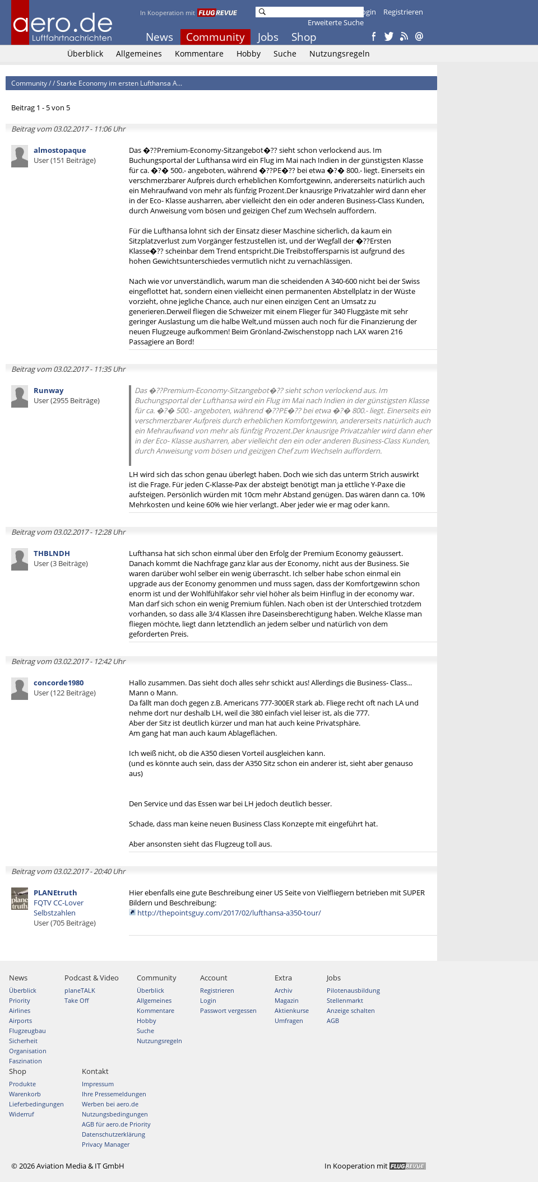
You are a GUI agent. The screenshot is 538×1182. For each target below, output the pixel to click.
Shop (304, 37)
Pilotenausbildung (353, 990)
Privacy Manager (105, 1144)
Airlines (19, 1010)
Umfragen (289, 1020)
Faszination (25, 1061)
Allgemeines (139, 53)
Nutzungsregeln (339, 53)
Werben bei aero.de (110, 1104)
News (159, 37)
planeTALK (79, 990)
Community (215, 37)
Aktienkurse (292, 1010)
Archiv (284, 990)
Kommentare (199, 53)
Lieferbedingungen (36, 1104)
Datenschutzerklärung (113, 1134)
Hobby (248, 53)
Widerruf (21, 1114)
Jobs (268, 37)
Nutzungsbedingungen (115, 1114)
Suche (284, 53)
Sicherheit (23, 1040)
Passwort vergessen (228, 1010)
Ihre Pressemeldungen (114, 1094)
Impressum (98, 1084)
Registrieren (403, 12)
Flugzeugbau (27, 1030)
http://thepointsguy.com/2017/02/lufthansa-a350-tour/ (229, 913)
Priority (19, 1000)
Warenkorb (25, 1094)
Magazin (287, 1000)
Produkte (22, 1084)
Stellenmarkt (345, 1000)
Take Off (76, 1000)
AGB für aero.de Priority (116, 1124)
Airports (20, 1020)
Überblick (85, 53)
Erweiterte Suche (336, 22)
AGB (333, 1020)
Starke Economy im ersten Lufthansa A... (119, 83)
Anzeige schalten (351, 1010)
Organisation (28, 1050)
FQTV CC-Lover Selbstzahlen (65, 907)
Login (367, 12)
